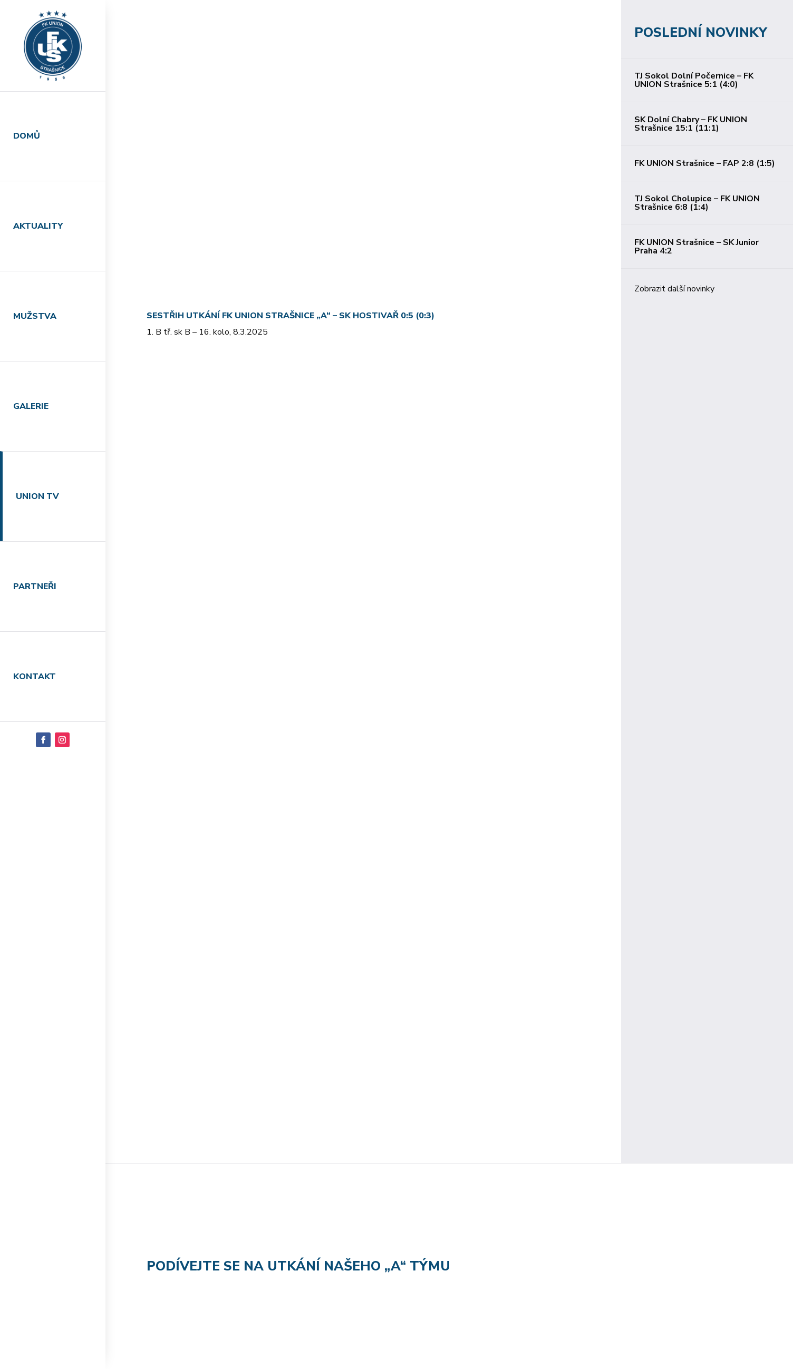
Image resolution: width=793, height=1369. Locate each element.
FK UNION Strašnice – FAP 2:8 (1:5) (704, 163)
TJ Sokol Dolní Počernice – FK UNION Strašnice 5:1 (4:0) (693, 80)
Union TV (37, 496)
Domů (26, 136)
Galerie (31, 406)
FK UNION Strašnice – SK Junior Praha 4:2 (696, 247)
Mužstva (34, 316)
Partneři (34, 586)
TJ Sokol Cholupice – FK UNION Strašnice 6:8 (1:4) (697, 203)
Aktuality (38, 226)
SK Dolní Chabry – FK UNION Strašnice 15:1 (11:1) (690, 124)
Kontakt (34, 676)
